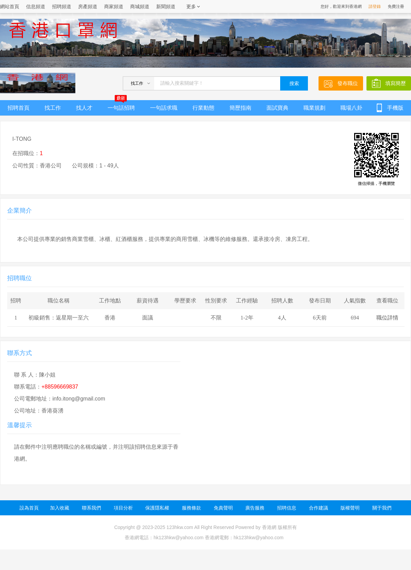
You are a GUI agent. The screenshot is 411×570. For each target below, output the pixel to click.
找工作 (53, 108)
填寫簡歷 (395, 83)
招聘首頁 (18, 108)
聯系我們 (91, 508)
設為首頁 (29, 508)
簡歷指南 (240, 108)
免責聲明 (223, 508)
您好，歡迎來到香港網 (341, 6)
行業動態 (203, 108)
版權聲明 (350, 508)
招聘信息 (286, 508)
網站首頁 (9, 6)
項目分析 (123, 508)
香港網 (269, 527)
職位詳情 (387, 318)
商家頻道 (113, 6)
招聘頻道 (61, 6)
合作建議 (318, 508)
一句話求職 (163, 108)
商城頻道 (139, 6)
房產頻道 (87, 6)
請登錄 (375, 6)
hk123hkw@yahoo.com (259, 537)
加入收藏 (59, 508)
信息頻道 (35, 6)
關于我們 (381, 508)
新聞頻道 (165, 6)
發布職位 (347, 83)
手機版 (395, 108)
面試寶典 (277, 108)
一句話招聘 (121, 105)
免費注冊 (396, 6)
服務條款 (191, 508)
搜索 (294, 83)
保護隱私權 (157, 508)
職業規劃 (314, 108)
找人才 (84, 108)
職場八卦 (351, 108)
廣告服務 (254, 508)
